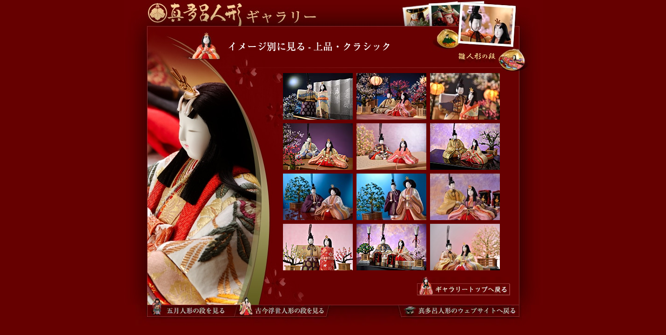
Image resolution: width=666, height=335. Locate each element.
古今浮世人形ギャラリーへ (414, 13)
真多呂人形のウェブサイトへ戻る (458, 310)
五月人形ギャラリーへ (431, 13)
